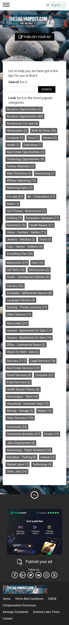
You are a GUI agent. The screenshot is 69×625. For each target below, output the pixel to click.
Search (47, 89)
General (50, 138)
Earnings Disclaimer (15, 612)
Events (51, 434)
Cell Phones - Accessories (26, 211)
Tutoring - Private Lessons (27, 307)
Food (33, 138)
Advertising (44, 173)
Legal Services (42, 361)
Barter (13, 204)
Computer (15, 138)
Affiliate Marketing (21, 180)
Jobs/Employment (21, 443)
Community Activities (23, 434)
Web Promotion (19, 173)
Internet (47, 457)
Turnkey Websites (20, 166)
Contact (8, 618)
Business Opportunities (24, 109)
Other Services (20, 418)
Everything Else (20, 253)
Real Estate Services (23, 368)
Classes (15, 286)
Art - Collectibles (41, 196)
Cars (37, 262)
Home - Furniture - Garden (26, 232)
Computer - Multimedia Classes (29, 293)
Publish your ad (35, 37)
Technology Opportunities (25, 159)
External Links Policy (46, 612)
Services (16, 361)
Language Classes (21, 300)
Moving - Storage (20, 411)
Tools (45, 239)
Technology (42, 464)
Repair (45, 411)
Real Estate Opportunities (25, 152)
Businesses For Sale (22, 123)
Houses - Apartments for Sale (29, 330)
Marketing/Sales (20, 187)
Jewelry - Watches (21, 239)
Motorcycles (39, 270)
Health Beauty (41, 225)
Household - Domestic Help (28, 403)
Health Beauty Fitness (23, 389)
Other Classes (19, 314)
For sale (15, 196)
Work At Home (43, 130)
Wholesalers (17, 130)
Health (13, 145)
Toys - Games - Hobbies (25, 246)
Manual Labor (17, 464)
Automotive (17, 262)
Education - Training (21, 457)
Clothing (14, 218)
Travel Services (19, 375)
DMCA (52, 598)
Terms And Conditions (29, 598)
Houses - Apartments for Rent (29, 337)
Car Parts (16, 270)
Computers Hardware (42, 218)
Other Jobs (17, 471)
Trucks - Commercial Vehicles (28, 277)
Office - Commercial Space (26, 345)
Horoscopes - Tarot (22, 396)
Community (17, 427)
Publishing (32, 145)
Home (6, 598)
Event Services (18, 382)
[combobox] (58, 5)
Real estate (17, 323)
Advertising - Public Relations (29, 450)
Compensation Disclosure (19, 605)
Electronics (16, 225)
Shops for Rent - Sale (23, 352)
